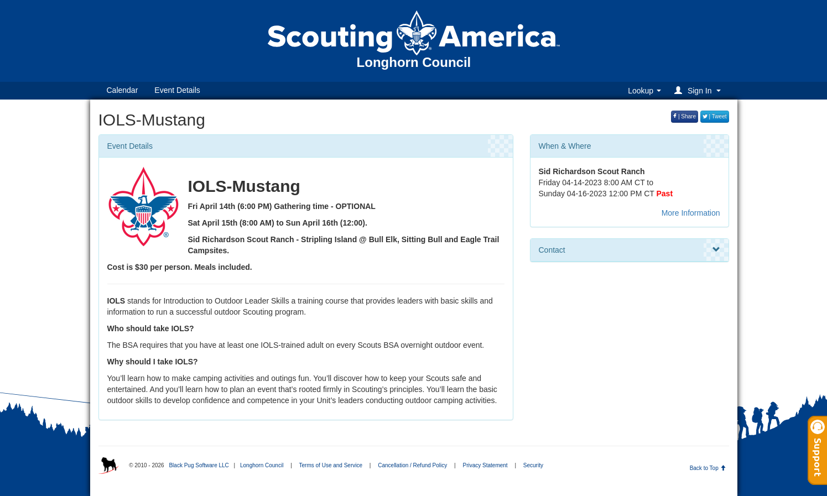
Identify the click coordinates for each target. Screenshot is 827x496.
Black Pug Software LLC (198, 465)
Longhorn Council (261, 465)
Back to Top (708, 468)
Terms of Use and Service (331, 465)
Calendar (122, 90)
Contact (629, 249)
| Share (684, 116)
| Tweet (715, 116)
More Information (691, 212)
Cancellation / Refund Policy (412, 465)
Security (533, 465)
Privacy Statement (484, 465)
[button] (699, 90)
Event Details (177, 90)
